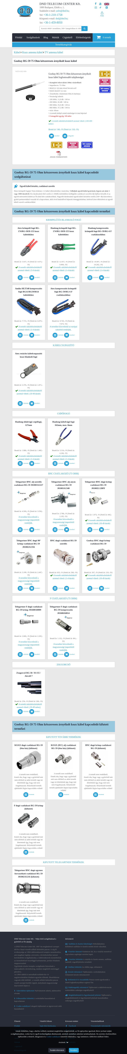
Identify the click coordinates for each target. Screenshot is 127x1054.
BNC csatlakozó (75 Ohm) (63, 473)
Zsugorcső (63, 664)
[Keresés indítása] (84, 28)
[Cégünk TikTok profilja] (100, 8)
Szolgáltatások (33, 37)
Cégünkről (67, 37)
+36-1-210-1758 (53, 14)
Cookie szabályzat (53, 1037)
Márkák (55, 37)
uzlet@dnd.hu (62, 11)
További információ (57, 1050)
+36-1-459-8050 (53, 22)
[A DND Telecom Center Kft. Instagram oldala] (96, 8)
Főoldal (18, 37)
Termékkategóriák (63, 44)
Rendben (73, 1050)
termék (104, 37)
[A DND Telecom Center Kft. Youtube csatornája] (100, 4)
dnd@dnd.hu (61, 18)
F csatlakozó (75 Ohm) (63, 598)
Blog (45, 37)
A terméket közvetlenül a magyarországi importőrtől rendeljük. (28, 520)
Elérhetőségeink (83, 37)
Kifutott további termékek (63, 737)
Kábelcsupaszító (63, 345)
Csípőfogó (63, 413)
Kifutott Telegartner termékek (63, 862)
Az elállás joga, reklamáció (83, 967)
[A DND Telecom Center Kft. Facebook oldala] (95, 4)
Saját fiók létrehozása (48, 1026)
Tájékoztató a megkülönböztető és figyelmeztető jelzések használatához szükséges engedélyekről (88, 998)
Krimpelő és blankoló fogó (63, 220)
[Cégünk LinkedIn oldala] (107, 8)
